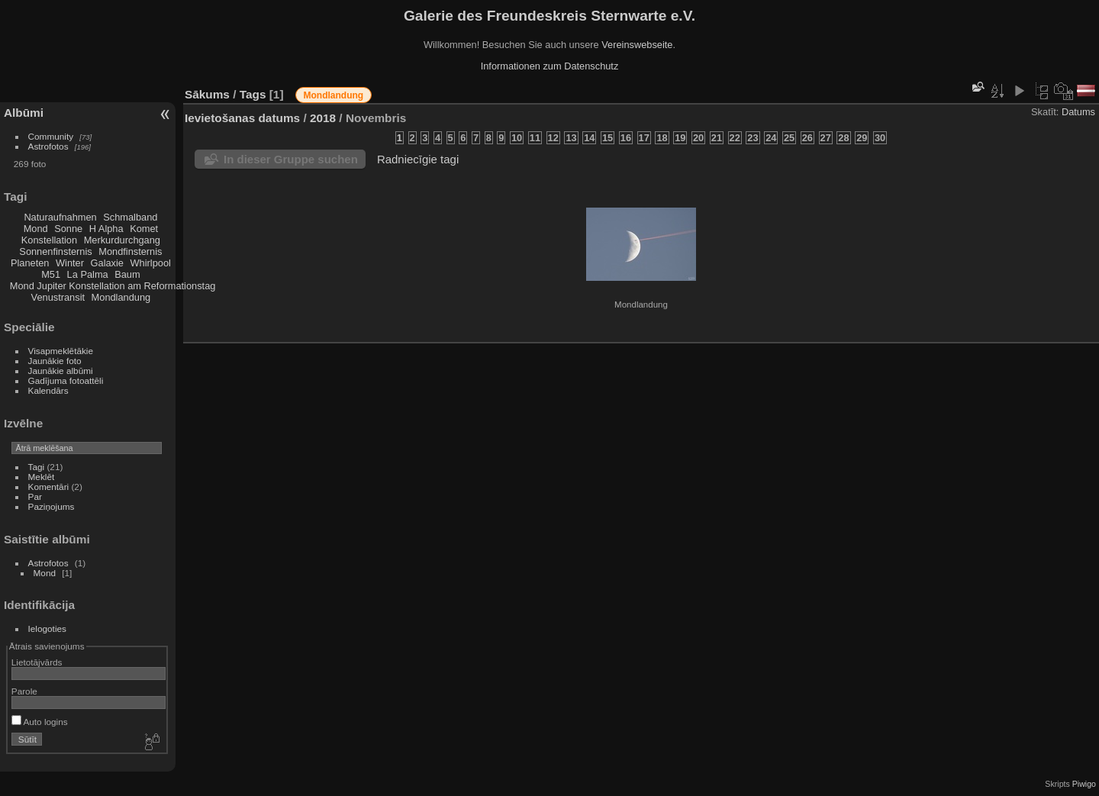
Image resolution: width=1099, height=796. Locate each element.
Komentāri (48, 486)
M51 (50, 274)
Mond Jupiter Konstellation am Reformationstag (113, 286)
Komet (144, 228)
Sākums (207, 94)
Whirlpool (151, 263)
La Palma (87, 274)
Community (51, 136)
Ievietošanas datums (242, 117)
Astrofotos (48, 146)
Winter (70, 263)
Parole (24, 691)
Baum (127, 274)
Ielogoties (47, 628)
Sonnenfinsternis (55, 251)
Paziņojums (51, 506)
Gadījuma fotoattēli (66, 380)
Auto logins (39, 722)
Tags (253, 94)
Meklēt (41, 477)
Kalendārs (48, 390)
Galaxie (107, 263)
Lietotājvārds (37, 662)
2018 (323, 117)
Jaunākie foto (55, 361)
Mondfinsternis (130, 251)
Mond (36, 228)
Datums (1078, 112)
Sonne (68, 228)
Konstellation (49, 240)
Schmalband (130, 217)
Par (35, 496)
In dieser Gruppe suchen (291, 159)
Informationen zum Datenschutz (550, 66)
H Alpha (106, 228)
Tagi (36, 467)
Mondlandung (121, 297)
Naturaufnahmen (60, 217)
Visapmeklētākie (60, 351)
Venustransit (58, 297)
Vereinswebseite (636, 44)
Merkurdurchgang (122, 240)
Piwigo (1084, 783)
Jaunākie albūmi (60, 370)
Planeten (30, 263)
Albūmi (24, 112)
